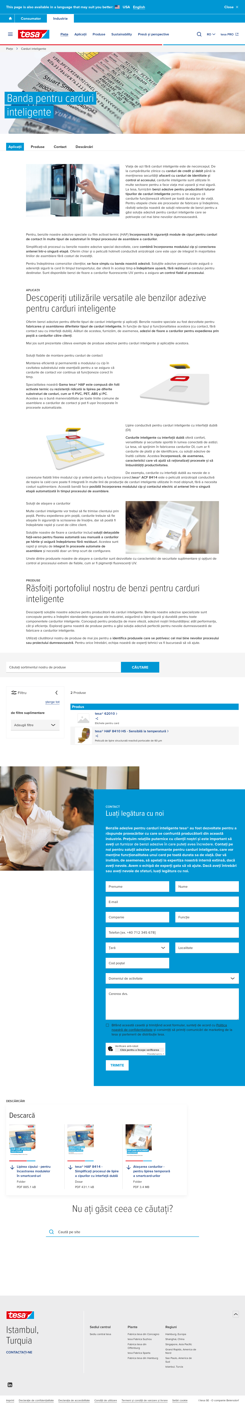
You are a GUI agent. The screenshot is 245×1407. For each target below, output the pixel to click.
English (139, 7)
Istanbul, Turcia (174, 1366)
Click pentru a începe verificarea (139, 1049)
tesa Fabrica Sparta (139, 1352)
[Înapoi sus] (236, 1314)
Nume (183, 886)
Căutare (140, 667)
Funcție (183, 917)
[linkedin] (10, 1386)
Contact (60, 147)
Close (231, 7)
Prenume (115, 886)
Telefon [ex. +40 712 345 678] (132, 932)
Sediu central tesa (100, 1334)
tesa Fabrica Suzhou (140, 1339)
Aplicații (15, 147)
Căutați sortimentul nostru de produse (37, 667)
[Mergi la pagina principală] (10, 18)
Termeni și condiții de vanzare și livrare (145, 1400)
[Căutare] (199, 34)
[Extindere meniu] (10, 34)
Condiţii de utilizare (105, 1400)
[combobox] (35, 725)
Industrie (60, 18)
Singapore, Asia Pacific (178, 1344)
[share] (97, 719)
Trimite (117, 1065)
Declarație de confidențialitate (36, 1400)
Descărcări (84, 147)
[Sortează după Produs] (81, 706)
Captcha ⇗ (155, 1054)
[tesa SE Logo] (34, 34)
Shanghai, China (174, 1339)
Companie (116, 917)
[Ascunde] (56, 693)
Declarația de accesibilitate (74, 1400)
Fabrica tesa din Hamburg (143, 1358)
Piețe (9, 48)
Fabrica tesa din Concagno (143, 1334)
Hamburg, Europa (175, 1334)
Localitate (185, 948)
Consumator (31, 18)
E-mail (113, 902)
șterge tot (52, 702)
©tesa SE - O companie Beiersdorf (218, 1400)
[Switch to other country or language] (211, 34)
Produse (38, 147)
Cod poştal (117, 963)
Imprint (10, 1400)
